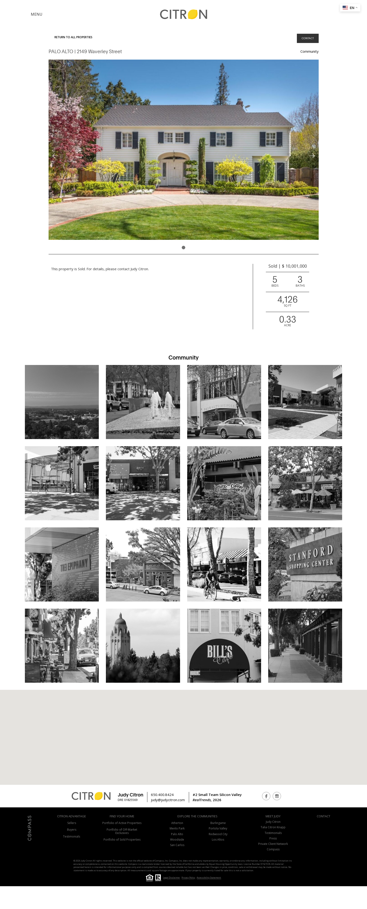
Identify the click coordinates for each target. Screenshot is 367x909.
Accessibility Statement (209, 877)
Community (309, 51)
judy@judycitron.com (168, 799)
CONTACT (308, 38)
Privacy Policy (188, 877)
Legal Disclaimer (171, 877)
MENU (36, 14)
